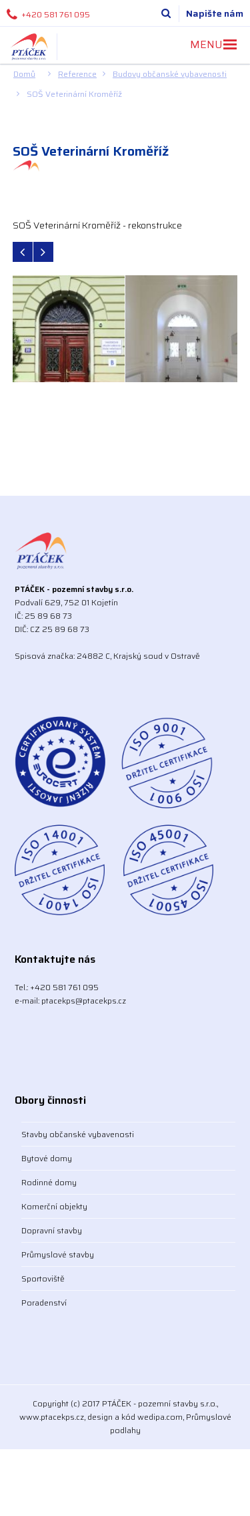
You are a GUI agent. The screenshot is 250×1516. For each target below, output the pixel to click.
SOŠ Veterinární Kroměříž (74, 94)
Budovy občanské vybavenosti (170, 73)
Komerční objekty (54, 1206)
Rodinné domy (49, 1182)
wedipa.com (160, 1416)
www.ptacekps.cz (51, 1416)
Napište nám (214, 13)
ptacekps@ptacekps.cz (83, 1000)
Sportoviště (43, 1278)
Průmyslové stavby (57, 1254)
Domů (24, 73)
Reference (77, 73)
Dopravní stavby (51, 1230)
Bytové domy (46, 1158)
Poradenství (44, 1302)
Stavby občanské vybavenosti (77, 1134)
